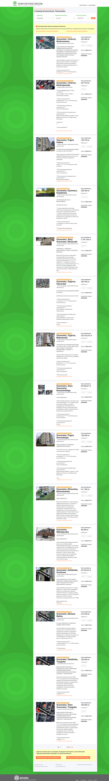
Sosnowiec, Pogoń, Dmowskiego (65, 436)
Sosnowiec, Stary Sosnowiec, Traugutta (66, 706)
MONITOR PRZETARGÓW (46, 9)
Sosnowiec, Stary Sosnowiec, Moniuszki (66, 240)
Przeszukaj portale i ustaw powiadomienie (47, 31)
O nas (89, 780)
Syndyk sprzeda (59, 764)
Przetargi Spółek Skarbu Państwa (41, 766)
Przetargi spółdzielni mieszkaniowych (84, 764)
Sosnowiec (62, 9)
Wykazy (77, 780)
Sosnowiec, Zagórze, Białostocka (66, 336)
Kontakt (95, 780)
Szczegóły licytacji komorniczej (64, 73)
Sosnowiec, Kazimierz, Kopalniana (66, 191)
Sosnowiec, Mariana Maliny (65, 615)
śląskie (56, 9)
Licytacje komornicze (38, 764)
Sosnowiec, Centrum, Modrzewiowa (66, 40)
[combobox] (45, 18)
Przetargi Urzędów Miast (60, 766)
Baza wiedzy (83, 780)
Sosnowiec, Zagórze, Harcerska (66, 282)
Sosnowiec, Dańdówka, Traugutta (67, 660)
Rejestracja (83, 5)
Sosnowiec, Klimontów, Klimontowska (67, 490)
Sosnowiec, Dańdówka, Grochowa (67, 571)
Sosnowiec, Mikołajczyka (62, 530)
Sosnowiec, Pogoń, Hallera (65, 141)
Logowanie (92, 5)
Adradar (36, 9)
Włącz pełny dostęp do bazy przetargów (76, 31)
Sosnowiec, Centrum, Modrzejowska (66, 84)
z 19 (68, 747)
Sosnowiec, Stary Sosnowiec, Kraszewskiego (64, 388)
